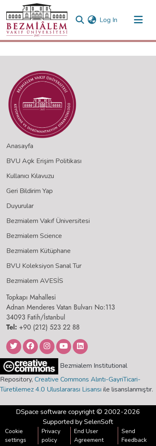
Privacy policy (51, 435)
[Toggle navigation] (138, 20)
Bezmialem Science (34, 236)
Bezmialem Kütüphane (38, 251)
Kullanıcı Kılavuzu (30, 176)
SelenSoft (98, 421)
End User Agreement (89, 435)
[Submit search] (79, 20)
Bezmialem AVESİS (34, 281)
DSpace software (41, 411)
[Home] (36, 20)
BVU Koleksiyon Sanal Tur (44, 266)
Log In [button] (108, 20)
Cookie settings (15, 435)
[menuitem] (92, 20)
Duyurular (20, 206)
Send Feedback (134, 435)
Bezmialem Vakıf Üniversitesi (48, 221)
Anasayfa (19, 146)
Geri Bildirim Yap (29, 191)
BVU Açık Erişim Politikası (44, 161)
